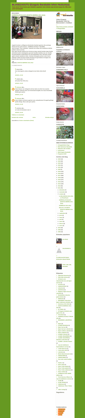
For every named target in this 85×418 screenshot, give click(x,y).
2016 (59, 177)
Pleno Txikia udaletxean (64, 370)
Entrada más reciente (17, 117)
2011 (59, 187)
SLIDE (60, 380)
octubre (61, 194)
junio (60, 215)
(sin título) (65, 239)
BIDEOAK (60, 298)
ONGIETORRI (61, 355)
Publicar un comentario (18, 114)
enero (61, 225)
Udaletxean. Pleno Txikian (65, 386)
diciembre (62, 190)
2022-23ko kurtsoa (63, 277)
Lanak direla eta (62, 348)
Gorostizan (61, 314)
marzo (61, 221)
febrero (61, 223)
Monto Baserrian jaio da (64, 354)
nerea (60, 414)
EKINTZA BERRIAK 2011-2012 (25, 62)
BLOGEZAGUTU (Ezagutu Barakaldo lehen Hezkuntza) (41, 4)
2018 (59, 173)
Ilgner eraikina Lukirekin (64, 330)
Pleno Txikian (61, 371)
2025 (59, 159)
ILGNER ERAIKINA (63, 325)
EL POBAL (61, 309)
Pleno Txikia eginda (63, 366)
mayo (61, 217)
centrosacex (61, 150)
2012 (59, 185)
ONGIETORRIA (62, 357)
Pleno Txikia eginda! (63, 368)
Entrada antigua (49, 117)
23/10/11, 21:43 (19, 94)
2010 (59, 227)
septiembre (62, 213)
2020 (59, 169)
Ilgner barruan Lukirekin (64, 329)
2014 (59, 181)
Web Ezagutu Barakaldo (64, 152)
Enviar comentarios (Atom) (26, 120)
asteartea (60, 288)
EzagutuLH (62, 409)
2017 (59, 175)
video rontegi (61, 389)
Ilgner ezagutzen (62, 332)
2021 (59, 167)
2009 (59, 229)
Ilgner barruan (62, 327)
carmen (61, 412)
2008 (59, 231)
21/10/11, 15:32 (19, 75)
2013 (59, 183)
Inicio (34, 117)
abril (60, 219)
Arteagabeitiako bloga (64, 145)
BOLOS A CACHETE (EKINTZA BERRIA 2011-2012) (66, 209)
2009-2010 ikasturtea (63, 275)
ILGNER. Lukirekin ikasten (65, 341)
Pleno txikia (61, 364)
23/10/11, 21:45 (19, 104)
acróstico (60, 284)
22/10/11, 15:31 (19, 83)
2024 (59, 161)
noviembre (62, 192)
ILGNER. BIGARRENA (64, 336)
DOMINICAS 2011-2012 (65, 205)
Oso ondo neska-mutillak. (65, 359)
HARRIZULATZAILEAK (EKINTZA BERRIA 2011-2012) (28, 15)
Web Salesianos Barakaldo (65, 146)
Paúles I (60, 362)
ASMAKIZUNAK (62, 286)
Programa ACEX (62, 154)
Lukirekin (60, 352)
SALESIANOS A (66, 248)
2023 (59, 163)
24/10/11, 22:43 (19, 112)
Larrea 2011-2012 (62, 350)
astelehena (61, 289)
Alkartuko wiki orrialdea (64, 148)
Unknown (19, 87)
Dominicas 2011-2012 (63, 304)
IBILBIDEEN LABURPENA (65, 320)
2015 (59, 179)
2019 (59, 171)
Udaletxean (61, 384)
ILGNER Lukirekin (63, 334)
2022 (59, 165)
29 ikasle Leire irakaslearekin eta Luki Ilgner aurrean (64, 280)
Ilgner (59, 323)
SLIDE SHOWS (62, 382)
